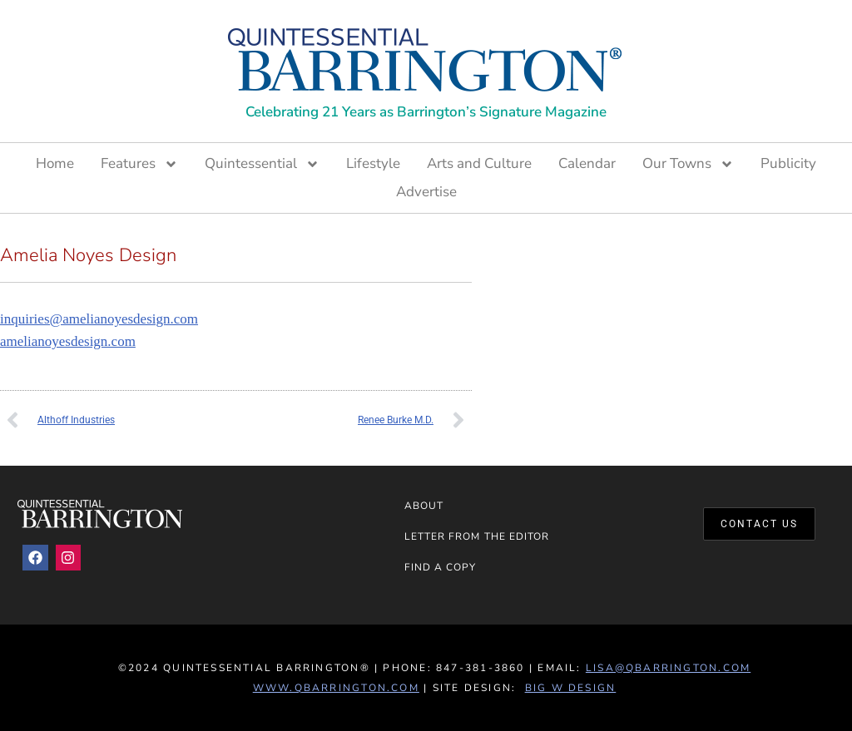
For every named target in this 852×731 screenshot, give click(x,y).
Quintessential (262, 164)
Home (55, 163)
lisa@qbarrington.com (668, 667)
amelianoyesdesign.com (68, 341)
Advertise (426, 191)
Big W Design (571, 687)
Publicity (788, 163)
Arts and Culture (479, 163)
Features (139, 164)
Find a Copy (440, 567)
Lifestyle (373, 163)
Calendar (587, 163)
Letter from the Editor (477, 536)
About (423, 505)
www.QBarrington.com (336, 687)
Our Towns (688, 164)
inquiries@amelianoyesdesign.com (99, 319)
